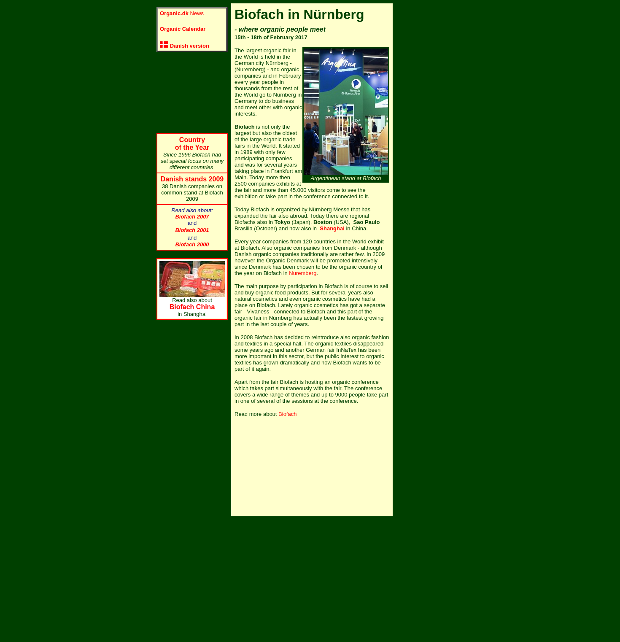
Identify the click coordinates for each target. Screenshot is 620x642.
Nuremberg (302, 273)
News (182, 13)
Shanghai (332, 228)
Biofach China (192, 306)
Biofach (287, 414)
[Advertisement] (190, 93)
